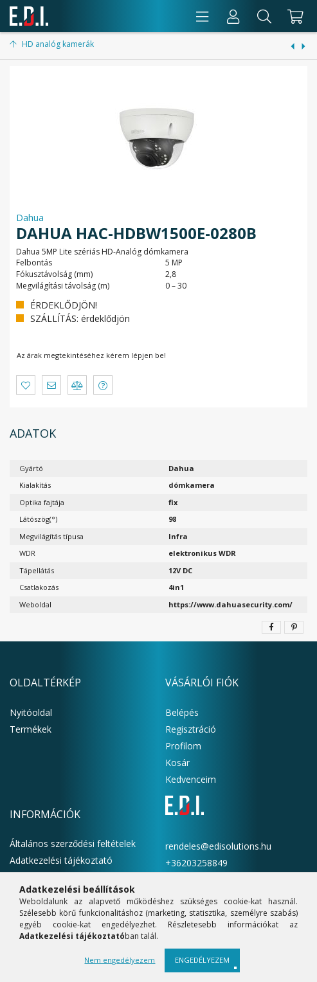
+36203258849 (196, 863)
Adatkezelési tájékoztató (61, 860)
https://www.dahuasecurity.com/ (230, 604)
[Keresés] (264, 16)
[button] (25, 385)
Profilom (183, 746)
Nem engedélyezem (119, 960)
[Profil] (233, 16)
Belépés (182, 712)
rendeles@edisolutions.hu (218, 846)
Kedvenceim (190, 779)
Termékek (30, 729)
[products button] (202, 16)
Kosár (177, 762)
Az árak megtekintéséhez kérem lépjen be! (91, 355)
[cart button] (293, 16)
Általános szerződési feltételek (73, 843)
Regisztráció (190, 729)
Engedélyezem (202, 960)
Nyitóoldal (31, 712)
